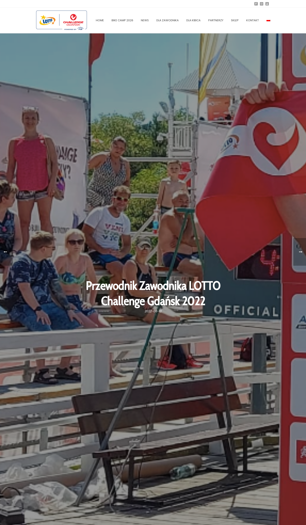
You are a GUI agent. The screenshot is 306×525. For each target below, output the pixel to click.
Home (100, 20)
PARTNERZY (215, 20)
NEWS (145, 20)
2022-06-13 (153, 311)
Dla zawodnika (167, 20)
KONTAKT (252, 20)
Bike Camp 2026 (122, 20)
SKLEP (235, 20)
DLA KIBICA (193, 20)
